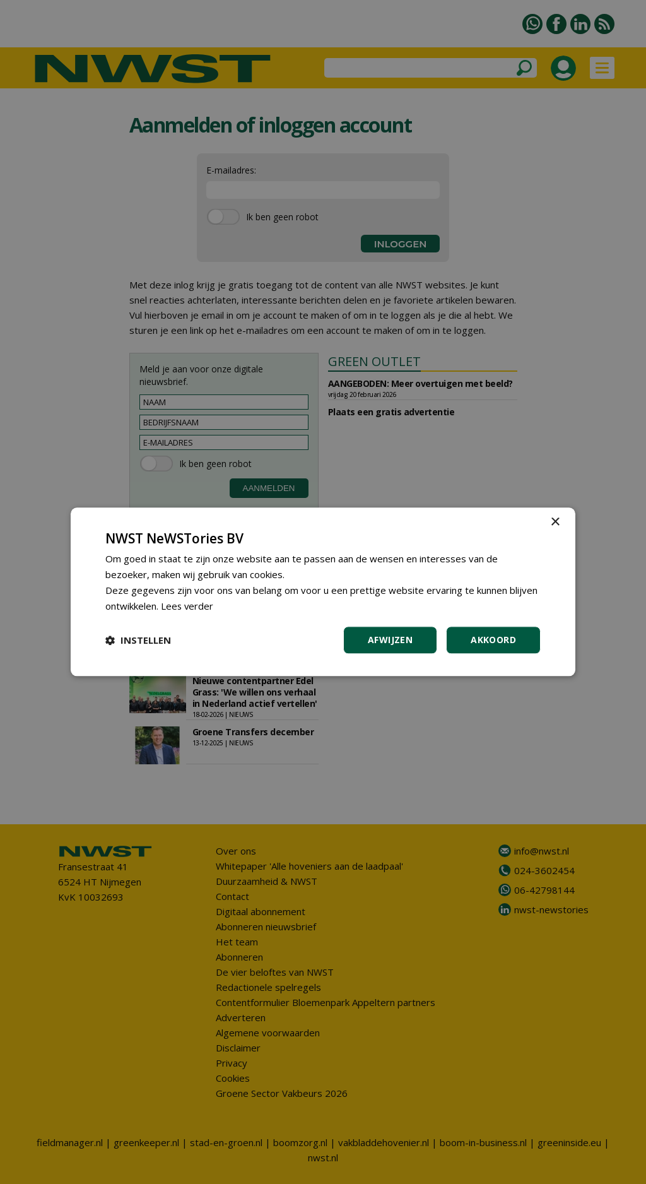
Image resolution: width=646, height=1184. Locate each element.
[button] (138, 640)
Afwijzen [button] (390, 640)
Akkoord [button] (493, 640)
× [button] (555, 522)
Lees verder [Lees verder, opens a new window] (187, 606)
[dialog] (323, 591)
